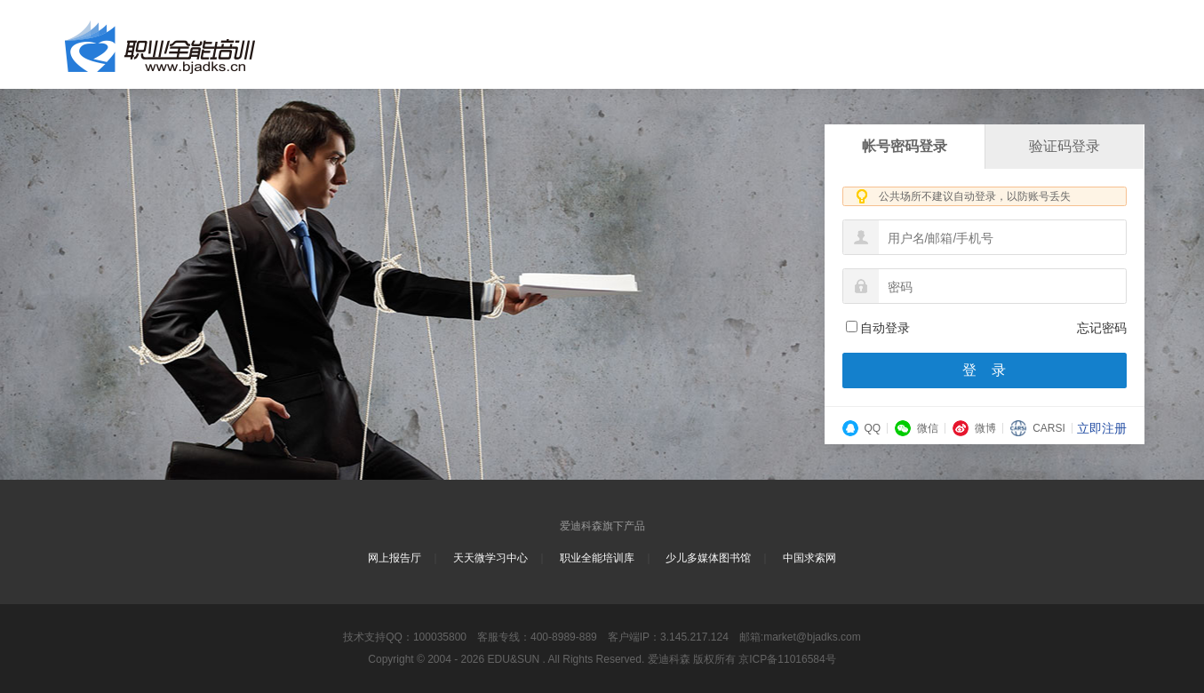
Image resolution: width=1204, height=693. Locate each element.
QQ (861, 428)
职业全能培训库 (597, 558)
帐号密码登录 (904, 146)
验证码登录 (1064, 146)
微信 (916, 428)
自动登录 (878, 328)
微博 (974, 428)
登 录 (984, 370)
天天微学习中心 (490, 558)
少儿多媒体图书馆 (708, 558)
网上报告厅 (394, 558)
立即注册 (1102, 428)
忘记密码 (1102, 328)
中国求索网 (809, 558)
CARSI (1037, 428)
